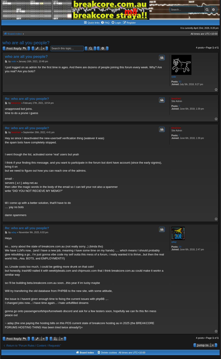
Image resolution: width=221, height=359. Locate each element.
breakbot (176, 98)
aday (174, 242)
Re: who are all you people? (27, 98)
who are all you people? (25, 42)
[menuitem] (105, 22)
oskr (173, 77)
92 (180, 81)
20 (180, 247)
